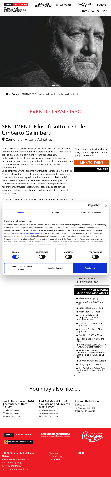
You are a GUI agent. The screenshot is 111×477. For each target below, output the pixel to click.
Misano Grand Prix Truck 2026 (89, 303)
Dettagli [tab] (55, 213)
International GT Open (88, 312)
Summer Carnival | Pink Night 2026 (89, 330)
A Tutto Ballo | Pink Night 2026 (90, 340)
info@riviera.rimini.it (12, 465)
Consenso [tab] (20, 213)
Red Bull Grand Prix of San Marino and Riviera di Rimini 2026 (90, 370)
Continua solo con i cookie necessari (21, 268)
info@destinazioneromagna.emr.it (27, 233)
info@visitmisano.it (88, 281)
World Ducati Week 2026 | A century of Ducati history (91, 346)
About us (53, 453)
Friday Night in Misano (88, 364)
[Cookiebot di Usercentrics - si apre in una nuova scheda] (90, 205)
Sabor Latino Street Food (89, 308)
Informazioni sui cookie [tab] (91, 213)
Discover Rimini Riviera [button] (43, 5)
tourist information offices (15, 469)
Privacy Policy (55, 456)
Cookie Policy (55, 459)
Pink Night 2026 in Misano (90, 335)
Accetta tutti (90, 268)
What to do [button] (63, 5)
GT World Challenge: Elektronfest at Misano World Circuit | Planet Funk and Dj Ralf (90, 353)
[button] (92, 11)
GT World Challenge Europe (91, 361)
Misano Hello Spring (87, 298)
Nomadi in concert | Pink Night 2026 (90, 324)
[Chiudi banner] (106, 206)
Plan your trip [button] (84, 5)
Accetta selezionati (55, 268)
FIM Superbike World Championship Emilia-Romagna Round (87, 317)
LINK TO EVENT (91, 162)
